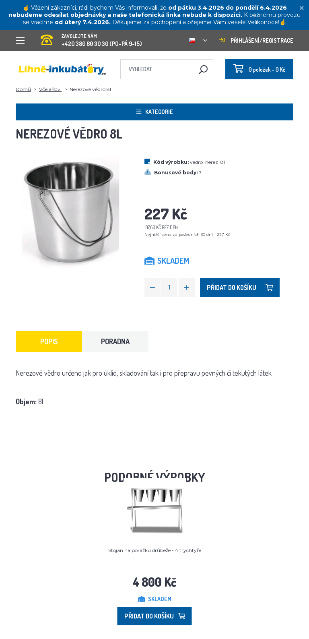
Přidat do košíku (240, 287)
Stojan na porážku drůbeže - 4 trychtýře (154, 550)
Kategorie (154, 111)
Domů (23, 89)
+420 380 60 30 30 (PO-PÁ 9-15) (91, 37)
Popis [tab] (49, 341)
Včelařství (50, 89)
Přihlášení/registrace (256, 40)
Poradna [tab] (115, 341)
